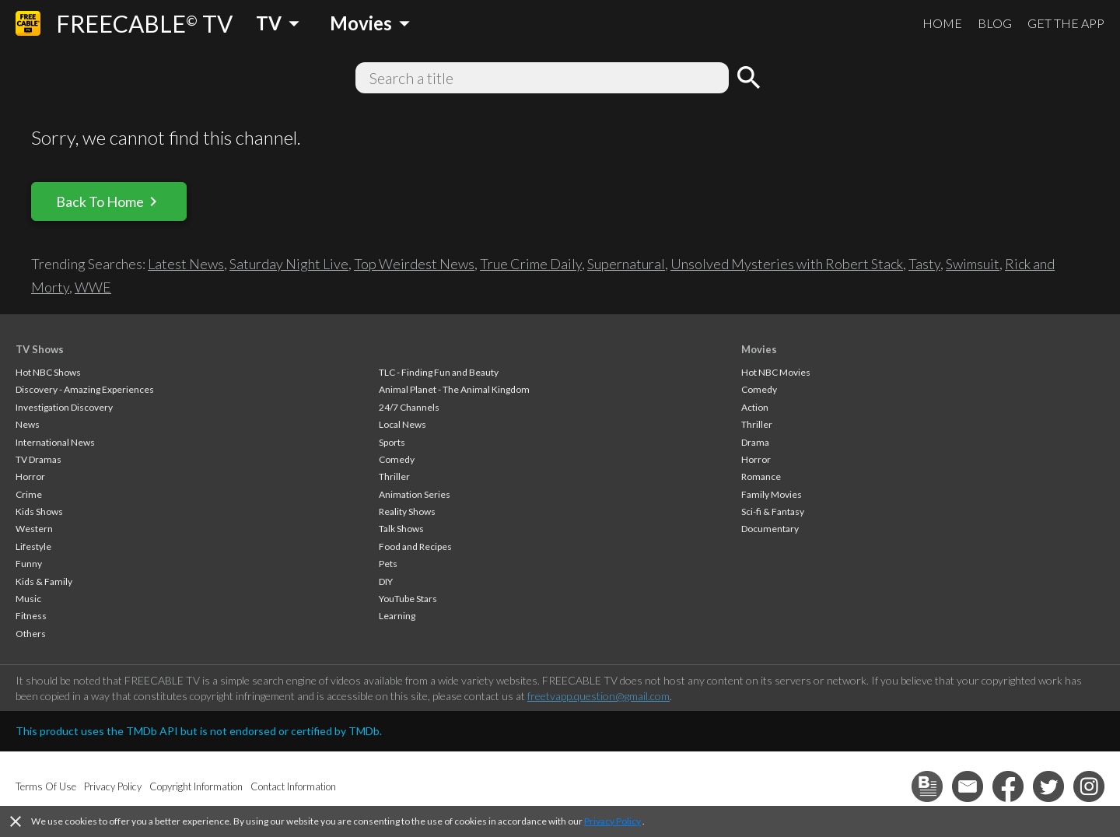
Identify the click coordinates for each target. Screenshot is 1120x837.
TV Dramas (38, 459)
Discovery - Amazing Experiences (85, 389)
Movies (759, 349)
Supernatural (626, 263)
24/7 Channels (409, 407)
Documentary (770, 528)
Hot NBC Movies (775, 372)
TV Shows (40, 349)
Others (31, 633)
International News (55, 442)
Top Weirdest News (414, 263)
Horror (30, 476)
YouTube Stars (408, 598)
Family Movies (771, 494)
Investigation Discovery (64, 407)
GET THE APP (1065, 23)
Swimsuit (972, 263)
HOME (942, 23)
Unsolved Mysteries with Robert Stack (786, 263)
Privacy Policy (612, 821)
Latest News (186, 263)
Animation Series (414, 494)
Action (754, 407)
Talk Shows (401, 528)
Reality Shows (407, 511)
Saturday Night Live (288, 263)
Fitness (31, 616)
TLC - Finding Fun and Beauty (439, 372)
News (28, 424)
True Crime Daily (531, 263)
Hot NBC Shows (48, 372)
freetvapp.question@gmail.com (598, 695)
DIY (386, 581)
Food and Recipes (415, 546)
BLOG (995, 23)
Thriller (394, 476)
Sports (392, 442)
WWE (93, 287)
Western (34, 528)
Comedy (397, 459)
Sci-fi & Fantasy (772, 511)
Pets (388, 563)
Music (28, 598)
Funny (29, 563)
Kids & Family (44, 581)
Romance (761, 476)
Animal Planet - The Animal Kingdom (454, 389)
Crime (29, 494)
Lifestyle (33, 546)
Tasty (924, 263)
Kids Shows (39, 511)
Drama (755, 442)
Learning (397, 616)
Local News (402, 424)
